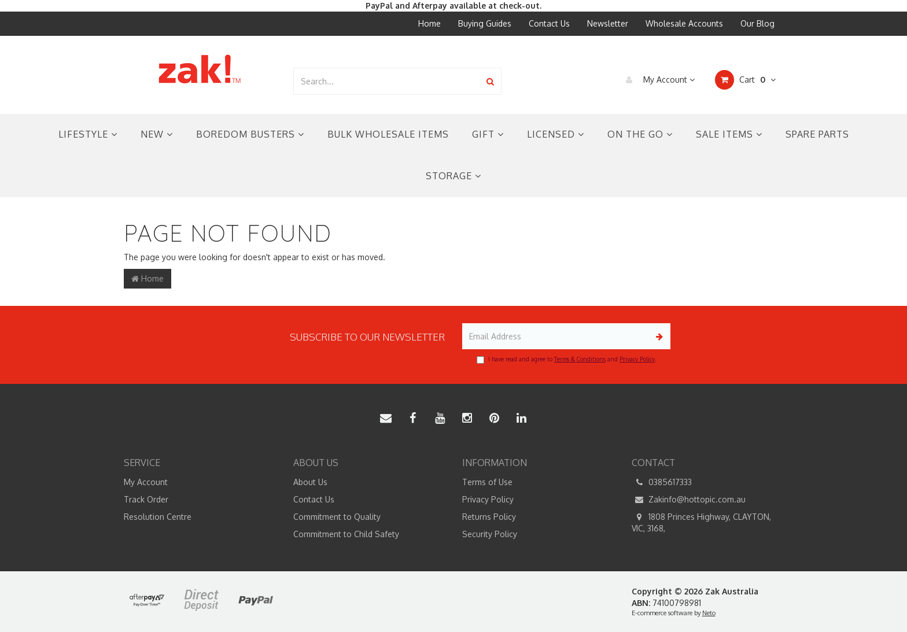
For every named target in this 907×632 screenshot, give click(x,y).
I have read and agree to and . (566, 360)
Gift (488, 134)
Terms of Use (487, 482)
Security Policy (489, 534)
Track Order (146, 499)
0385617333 (662, 482)
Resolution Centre (157, 517)
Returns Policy (489, 517)
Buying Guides (484, 23)
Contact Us (549, 23)
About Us (310, 482)
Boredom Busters (250, 134)
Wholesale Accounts (684, 23)
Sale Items (729, 134)
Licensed (555, 134)
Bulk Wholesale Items (388, 134)
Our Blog (757, 23)
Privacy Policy (637, 359)
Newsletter (607, 23)
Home (429, 23)
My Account (657, 80)
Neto (709, 613)
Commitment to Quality (337, 517)
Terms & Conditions (580, 359)
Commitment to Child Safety (346, 534)
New (157, 134)
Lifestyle (87, 134)
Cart (745, 80)
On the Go (640, 134)
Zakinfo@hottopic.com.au (689, 499)
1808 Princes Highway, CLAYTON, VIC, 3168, (701, 522)
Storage (453, 176)
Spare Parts (817, 134)
